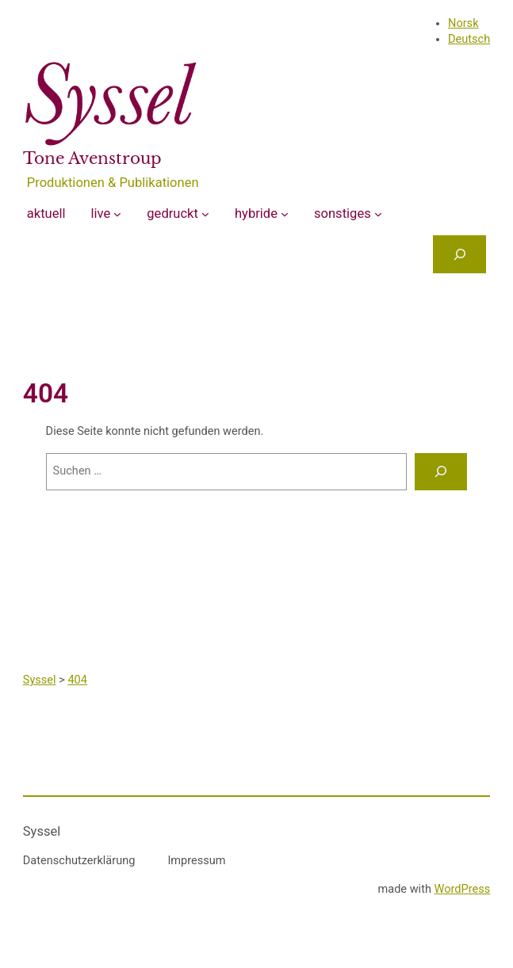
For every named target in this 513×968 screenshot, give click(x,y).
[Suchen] (441, 471)
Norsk (463, 23)
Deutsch (469, 39)
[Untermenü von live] (117, 214)
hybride (256, 213)
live (101, 213)
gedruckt (172, 213)
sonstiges (342, 213)
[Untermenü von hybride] (285, 214)
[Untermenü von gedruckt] (205, 214)
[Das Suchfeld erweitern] (459, 253)
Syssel (42, 831)
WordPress (463, 889)
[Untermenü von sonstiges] (378, 214)
